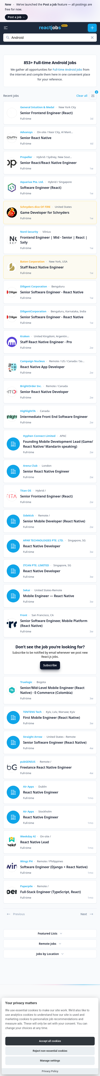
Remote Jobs (50, 944)
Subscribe (50, 665)
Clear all (81, 96)
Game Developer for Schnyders (44, 212)
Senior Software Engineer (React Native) (55, 742)
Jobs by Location (50, 954)
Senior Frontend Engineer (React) (46, 113)
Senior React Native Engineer (46, 471)
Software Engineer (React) (40, 187)
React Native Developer (41, 546)
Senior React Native (35, 138)
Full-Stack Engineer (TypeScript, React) (50, 892)
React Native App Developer (42, 367)
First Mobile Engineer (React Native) (51, 717)
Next (86, 914)
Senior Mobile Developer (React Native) (54, 521)
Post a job (16, 17)
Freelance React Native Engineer (46, 767)
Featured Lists (50, 933)
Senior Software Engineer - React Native (51, 292)
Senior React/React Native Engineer (48, 162)
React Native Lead (34, 842)
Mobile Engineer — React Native (48, 596)
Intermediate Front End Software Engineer (54, 416)
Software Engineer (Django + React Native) (54, 867)
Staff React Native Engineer (42, 267)
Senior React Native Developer (44, 391)
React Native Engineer (40, 792)
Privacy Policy (50, 1071)
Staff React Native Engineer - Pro (46, 342)
